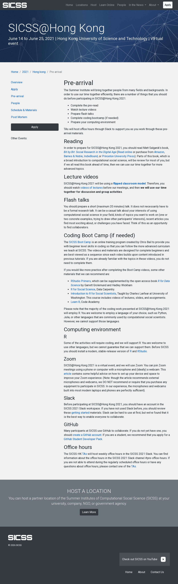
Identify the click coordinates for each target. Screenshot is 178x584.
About (141, 572)
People (121, 5)
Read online (125, 152)
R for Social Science (83, 289)
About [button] (153, 5)
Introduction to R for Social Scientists (93, 293)
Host (93, 5)
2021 (25, 72)
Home (69, 5)
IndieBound (91, 156)
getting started (80, 412)
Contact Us (157, 572)
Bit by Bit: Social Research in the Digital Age (90, 152)
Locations (82, 5)
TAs (84, 454)
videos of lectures (91, 187)
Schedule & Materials (24, 110)
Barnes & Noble (73, 156)
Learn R (75, 302)
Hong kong (39, 72)
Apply (168, 4)
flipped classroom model (129, 183)
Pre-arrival (17, 96)
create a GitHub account (87, 435)
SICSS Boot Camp (80, 242)
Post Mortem (19, 117)
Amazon (159, 152)
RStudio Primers (81, 281)
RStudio (142, 351)
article (67, 373)
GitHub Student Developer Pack (83, 439)
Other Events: (19, 138)
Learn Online (106, 5)
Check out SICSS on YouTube (144, 559)
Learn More (89, 512)
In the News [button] (136, 5)
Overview (16, 82)
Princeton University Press (118, 156)
